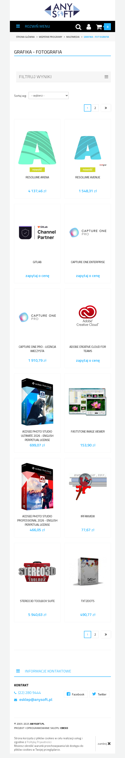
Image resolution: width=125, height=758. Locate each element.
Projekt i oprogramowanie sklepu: (41, 728)
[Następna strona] (106, 108)
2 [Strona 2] (95, 108)
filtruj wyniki (63, 76)
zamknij (104, 743)
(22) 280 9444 (29, 692)
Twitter (99, 694)
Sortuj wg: (20, 95)
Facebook (76, 694)
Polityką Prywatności (39, 742)
